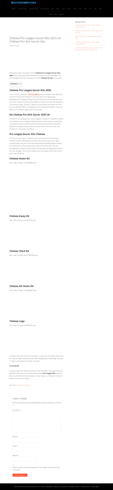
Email (15, 446)
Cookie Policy (85, 487)
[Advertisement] (36, 25)
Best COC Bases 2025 (23, 3)
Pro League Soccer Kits (22, 385)
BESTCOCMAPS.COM (32, 487)
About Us (57, 487)
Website (15, 455)
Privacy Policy (75, 487)
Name (15, 437)
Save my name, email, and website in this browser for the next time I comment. (36, 468)
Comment (17, 410)
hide (19, 84)
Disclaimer (95, 487)
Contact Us (65, 487)
